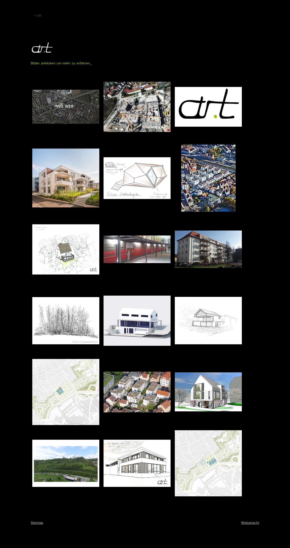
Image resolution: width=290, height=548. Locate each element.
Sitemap (37, 522)
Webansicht (250, 522)
